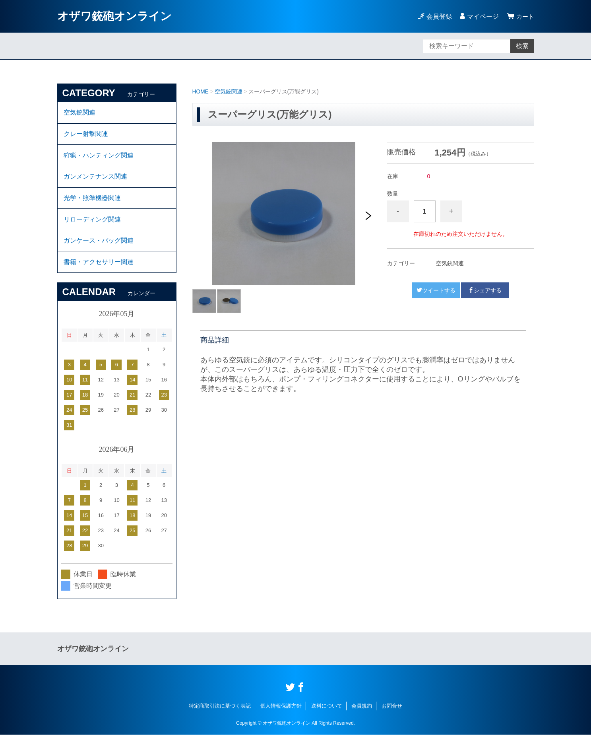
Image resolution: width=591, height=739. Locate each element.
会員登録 (438, 16)
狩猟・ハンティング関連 (99, 156)
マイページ (482, 16)
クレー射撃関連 (86, 134)
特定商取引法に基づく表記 (220, 710)
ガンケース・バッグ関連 (99, 244)
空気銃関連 (228, 91)
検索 (522, 46)
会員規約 (361, 710)
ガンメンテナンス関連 (95, 178)
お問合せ (392, 710)
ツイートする (436, 290)
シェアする (485, 290)
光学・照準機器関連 (92, 200)
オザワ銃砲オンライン (114, 16)
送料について (326, 710)
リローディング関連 (92, 222)
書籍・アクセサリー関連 (99, 266)
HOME (200, 91)
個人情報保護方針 (281, 710)
